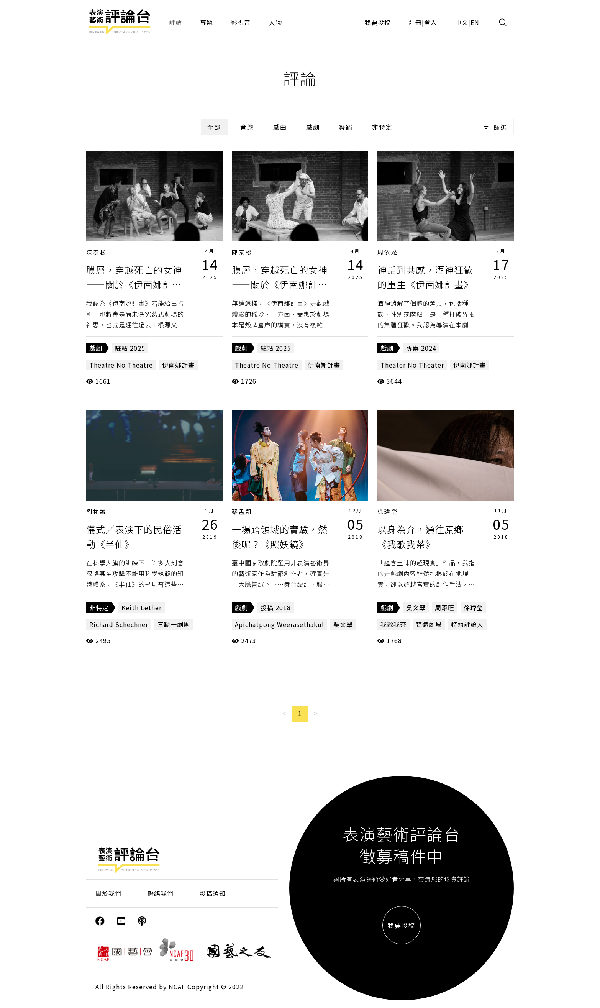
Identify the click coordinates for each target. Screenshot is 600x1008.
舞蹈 (346, 126)
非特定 (382, 126)
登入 (430, 22)
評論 (175, 22)
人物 (275, 22)
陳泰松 (96, 252)
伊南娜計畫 (178, 364)
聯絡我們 (161, 893)
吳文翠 (343, 624)
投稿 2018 (276, 607)
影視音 (241, 22)
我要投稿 (378, 22)
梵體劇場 (429, 624)
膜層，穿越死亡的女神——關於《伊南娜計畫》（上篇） (282, 284)
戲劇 (313, 126)
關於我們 (108, 893)
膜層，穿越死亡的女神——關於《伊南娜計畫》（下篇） (136, 284)
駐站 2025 (130, 348)
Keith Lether (141, 607)
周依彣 (387, 252)
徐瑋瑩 (387, 511)
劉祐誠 (96, 511)
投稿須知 (213, 893)
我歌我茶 (393, 624)
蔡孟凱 (242, 511)
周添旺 (444, 607)
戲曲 (280, 126)
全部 (214, 126)
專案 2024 (421, 348)
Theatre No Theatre (121, 364)
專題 (206, 22)
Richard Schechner (118, 624)
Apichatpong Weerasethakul (279, 624)
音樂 (247, 126)
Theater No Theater (412, 364)
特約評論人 (467, 624)
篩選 (494, 126)
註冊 (415, 22)
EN (474, 22)
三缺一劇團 (173, 624)
